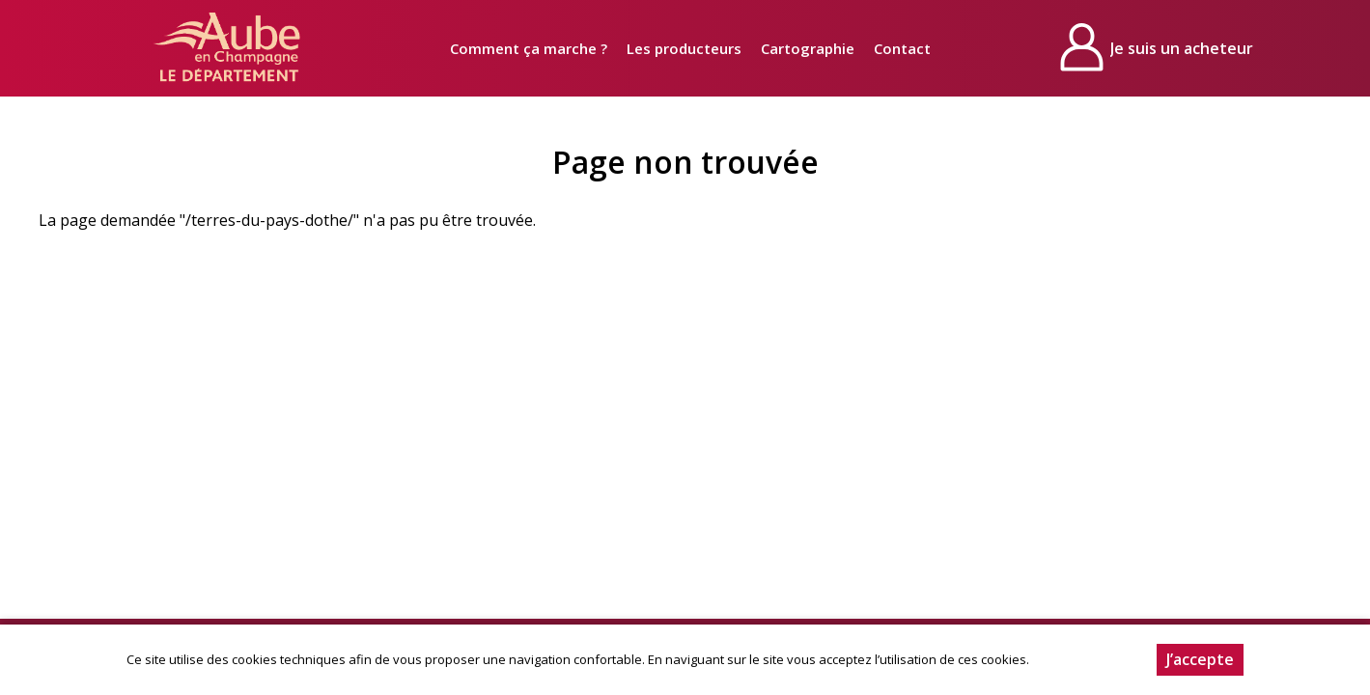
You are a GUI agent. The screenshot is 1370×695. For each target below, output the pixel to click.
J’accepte (1200, 659)
